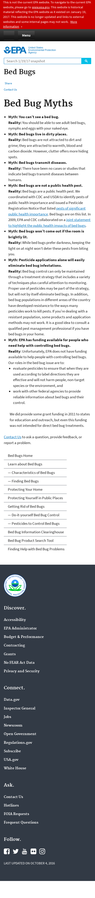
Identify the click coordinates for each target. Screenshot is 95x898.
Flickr (33, 851)
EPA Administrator (20, 629)
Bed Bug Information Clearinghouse (36, 531)
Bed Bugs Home (20, 455)
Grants (10, 654)
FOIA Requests (16, 814)
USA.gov (11, 760)
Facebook (7, 851)
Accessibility (15, 620)
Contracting (14, 646)
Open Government (20, 734)
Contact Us (10, 89)
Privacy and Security (22, 671)
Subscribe (12, 751)
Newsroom (13, 726)
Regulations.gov (18, 743)
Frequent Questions (21, 823)
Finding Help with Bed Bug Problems (36, 549)
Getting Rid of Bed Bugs (26, 506)
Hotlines (11, 806)
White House (15, 768)
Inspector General (19, 709)
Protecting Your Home (25, 489)
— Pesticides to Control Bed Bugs (34, 523)
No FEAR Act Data (19, 663)
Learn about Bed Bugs (25, 464)
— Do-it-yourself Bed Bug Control (33, 514)
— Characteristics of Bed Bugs (31, 472)
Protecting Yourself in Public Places (35, 497)
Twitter (16, 851)
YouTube (24, 851)
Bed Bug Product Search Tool (30, 540)
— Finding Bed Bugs (23, 481)
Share (8, 83)
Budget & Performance (24, 637)
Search (86, 61)
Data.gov (12, 700)
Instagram (42, 851)
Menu (26, 35)
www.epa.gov (40, 7)
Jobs (7, 717)
